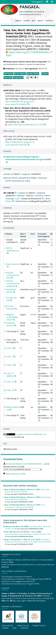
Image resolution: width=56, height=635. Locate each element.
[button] (32, 77)
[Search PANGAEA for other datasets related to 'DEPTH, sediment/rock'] (8, 253)
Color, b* (10, 390)
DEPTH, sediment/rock (12, 249)
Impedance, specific (11, 290)
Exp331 (18, 198)
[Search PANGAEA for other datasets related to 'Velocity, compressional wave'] (12, 277)
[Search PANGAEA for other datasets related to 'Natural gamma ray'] (10, 409)
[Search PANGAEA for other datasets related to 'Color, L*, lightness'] (15, 376)
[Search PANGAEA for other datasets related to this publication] (29, 104)
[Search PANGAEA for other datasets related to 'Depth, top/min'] (8, 267)
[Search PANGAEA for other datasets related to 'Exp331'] (43, 198)
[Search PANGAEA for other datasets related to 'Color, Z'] (15, 365)
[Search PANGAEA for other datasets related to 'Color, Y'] (14, 356)
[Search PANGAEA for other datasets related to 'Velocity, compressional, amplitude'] (16, 286)
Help (34, 21)
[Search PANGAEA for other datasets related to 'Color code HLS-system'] (17, 342)
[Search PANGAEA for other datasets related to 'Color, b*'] (16, 390)
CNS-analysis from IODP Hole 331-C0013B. (27, 498)
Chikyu (8, 201)
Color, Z (9, 365)
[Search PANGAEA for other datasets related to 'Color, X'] (14, 348)
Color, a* (10, 381)
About (40, 21)
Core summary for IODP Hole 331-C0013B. (24, 506)
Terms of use (23, 625)
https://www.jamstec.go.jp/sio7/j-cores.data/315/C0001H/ (20, 103)
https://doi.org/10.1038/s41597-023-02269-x (29, 601)
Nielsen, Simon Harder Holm (28, 31)
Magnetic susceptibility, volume (12, 317)
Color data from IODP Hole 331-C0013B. (26, 490)
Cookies (5, 628)
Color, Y (9, 356)
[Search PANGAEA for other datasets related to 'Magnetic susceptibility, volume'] (14, 319)
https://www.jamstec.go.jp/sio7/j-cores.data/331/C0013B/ (20, 143)
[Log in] (51, 1)
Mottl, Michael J (28, 30)
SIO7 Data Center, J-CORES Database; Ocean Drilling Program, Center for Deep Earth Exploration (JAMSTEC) (28, 46)
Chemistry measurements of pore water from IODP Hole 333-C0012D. (27, 540)
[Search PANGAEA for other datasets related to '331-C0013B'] (15, 193)
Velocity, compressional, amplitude (13, 283)
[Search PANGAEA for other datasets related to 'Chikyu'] (13, 201)
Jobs (15, 628)
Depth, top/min (12, 264)
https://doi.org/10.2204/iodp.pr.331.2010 (25, 124)
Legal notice (7, 625)
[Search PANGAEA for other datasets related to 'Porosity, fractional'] (16, 309)
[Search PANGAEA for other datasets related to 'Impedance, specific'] (14, 292)
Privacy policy (39, 625)
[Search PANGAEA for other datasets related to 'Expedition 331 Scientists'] (39, 245)
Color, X (9, 348)
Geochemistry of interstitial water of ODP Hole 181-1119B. (27, 533)
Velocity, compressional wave (12, 275)
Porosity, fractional (10, 307)
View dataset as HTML (16, 473)
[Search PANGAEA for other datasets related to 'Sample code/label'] (17, 242)
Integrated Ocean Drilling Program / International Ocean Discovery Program (24, 158)
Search (18, 21)
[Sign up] (47, 1)
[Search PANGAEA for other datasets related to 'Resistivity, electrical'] (15, 325)
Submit (26, 21)
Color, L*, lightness (10, 374)
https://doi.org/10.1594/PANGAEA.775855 (29, 53)
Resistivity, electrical (10, 324)
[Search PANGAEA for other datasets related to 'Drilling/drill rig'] (50, 201)
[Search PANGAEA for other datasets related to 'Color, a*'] (15, 382)
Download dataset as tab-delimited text (24, 463)
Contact (49, 21)
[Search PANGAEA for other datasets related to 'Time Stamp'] (18, 331)
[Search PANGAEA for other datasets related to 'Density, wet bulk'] (11, 300)
